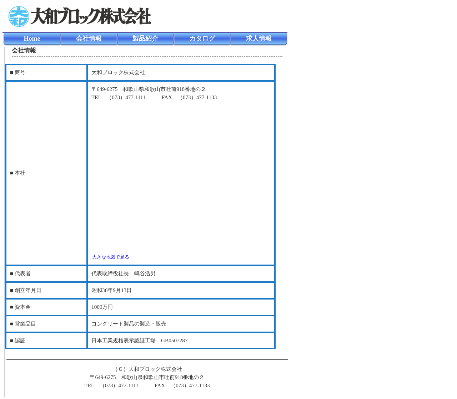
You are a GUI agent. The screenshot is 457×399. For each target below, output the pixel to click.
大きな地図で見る (110, 257)
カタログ (202, 38)
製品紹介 (145, 38)
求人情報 (259, 38)
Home (32, 38)
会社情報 (89, 38)
